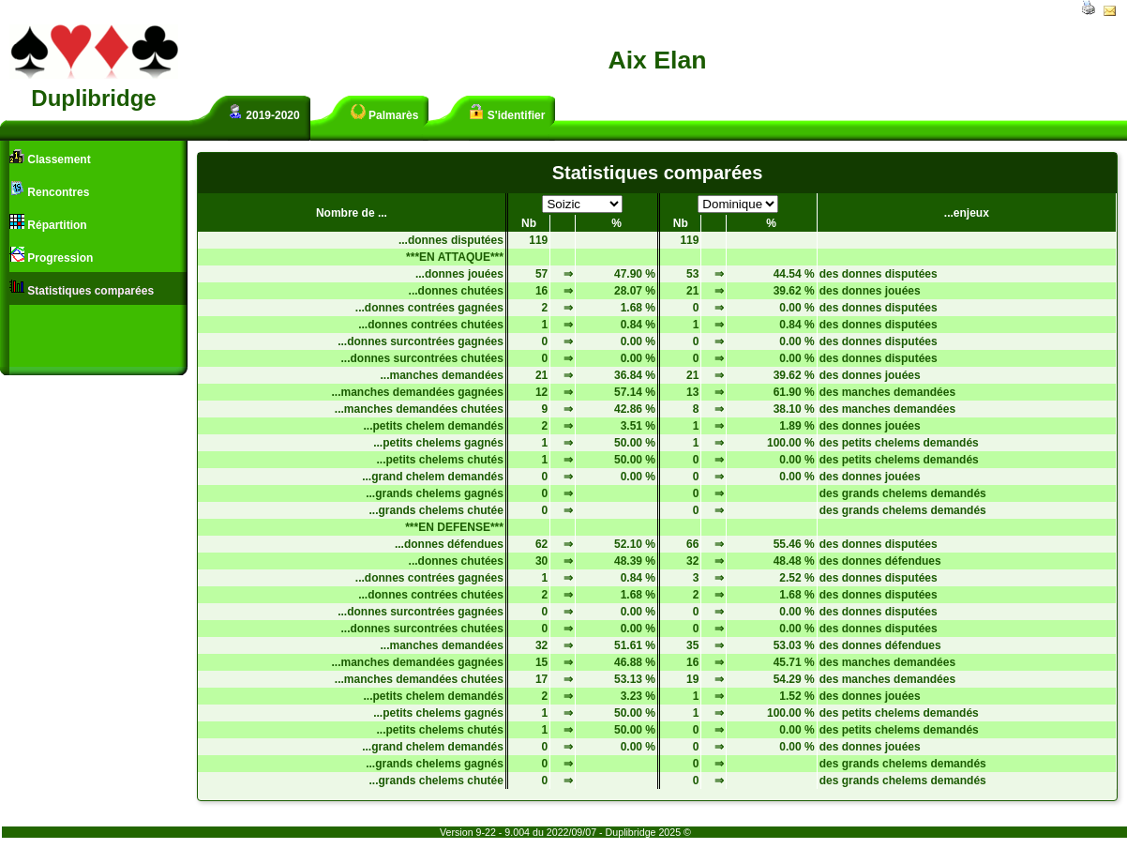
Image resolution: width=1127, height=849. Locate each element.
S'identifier (507, 113)
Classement (50, 157)
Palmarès (385, 113)
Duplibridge (93, 98)
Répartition (48, 223)
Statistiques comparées (81, 288)
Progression (51, 256)
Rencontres (49, 190)
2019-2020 (264, 113)
